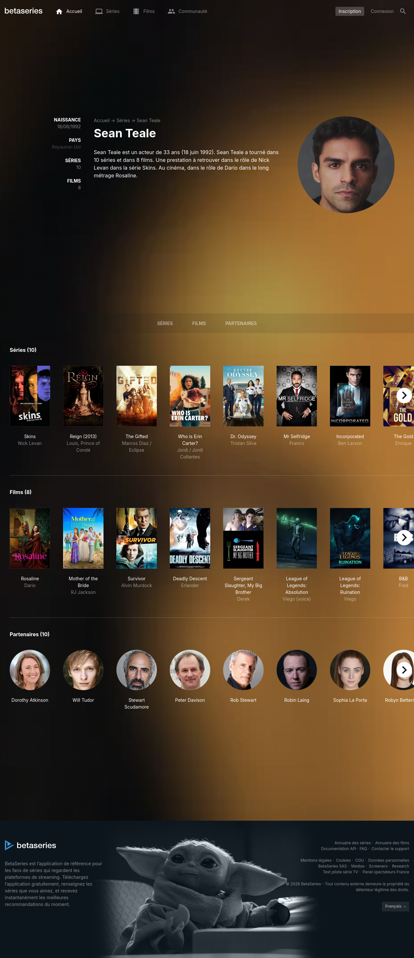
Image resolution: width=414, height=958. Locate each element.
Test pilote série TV (340, 871)
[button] (30, 680)
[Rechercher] (403, 11)
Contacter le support (390, 848)
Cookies (343, 860)
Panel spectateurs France (386, 871)
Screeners (378, 866)
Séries (123, 120)
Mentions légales (316, 860)
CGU (359, 860)
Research (400, 866)
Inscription (350, 11)
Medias (358, 866)
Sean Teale (148, 120)
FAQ (363, 848)
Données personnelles (388, 860)
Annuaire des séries (352, 842)
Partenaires (241, 323)
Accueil (102, 120)
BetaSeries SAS (332, 866)
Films (199, 323)
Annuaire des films (392, 842)
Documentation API (338, 848)
